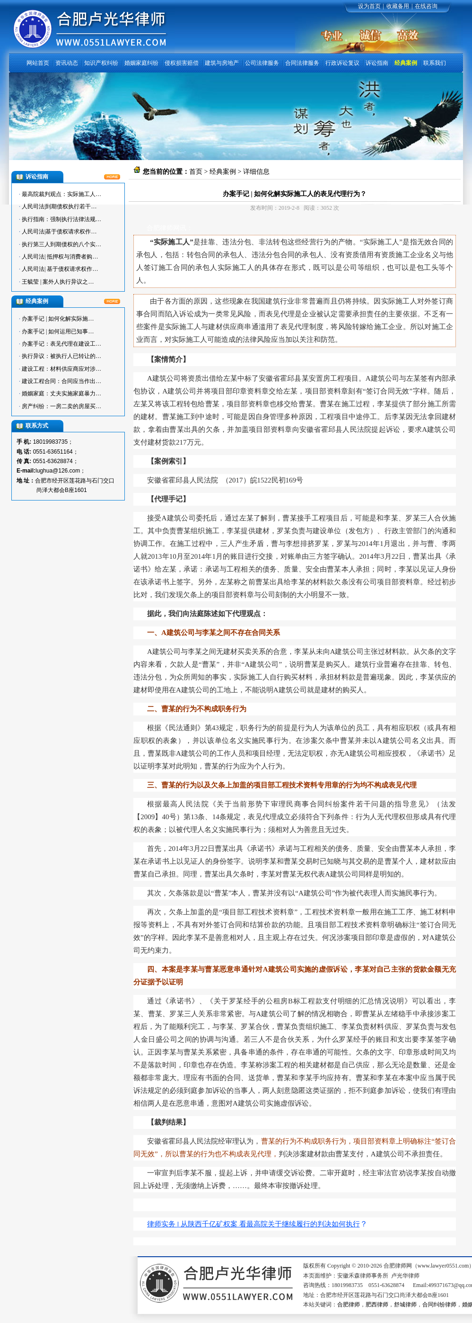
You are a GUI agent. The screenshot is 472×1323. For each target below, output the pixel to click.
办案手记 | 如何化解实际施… (58, 318)
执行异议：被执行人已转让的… (61, 356)
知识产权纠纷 (101, 63)
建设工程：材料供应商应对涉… (61, 369)
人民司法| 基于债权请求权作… (60, 269)
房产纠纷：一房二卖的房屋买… (61, 406)
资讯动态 (66, 63)
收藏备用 (397, 6)
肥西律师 (377, 1304)
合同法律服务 (302, 63)
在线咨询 (426, 6)
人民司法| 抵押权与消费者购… (60, 256)
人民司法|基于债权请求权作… (59, 231)
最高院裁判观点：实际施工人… (61, 194)
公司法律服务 (262, 63)
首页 (195, 171)
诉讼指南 (377, 63)
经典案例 (405, 63)
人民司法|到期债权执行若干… (59, 206)
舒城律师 (405, 1304)
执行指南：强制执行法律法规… (61, 219)
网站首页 (37, 63)
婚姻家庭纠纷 (141, 63)
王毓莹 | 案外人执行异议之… (58, 281)
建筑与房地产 (222, 63)
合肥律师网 (163, 228)
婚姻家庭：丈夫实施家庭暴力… (61, 393)
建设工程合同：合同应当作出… (61, 381)
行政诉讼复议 (342, 63)
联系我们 (434, 63)
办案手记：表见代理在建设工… (61, 343)
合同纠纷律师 (439, 1304)
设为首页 (369, 6)
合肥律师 (348, 1304)
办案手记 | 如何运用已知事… (58, 331)
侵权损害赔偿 (182, 63)
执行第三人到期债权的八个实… (61, 244)
